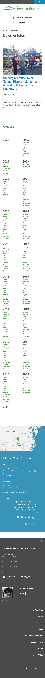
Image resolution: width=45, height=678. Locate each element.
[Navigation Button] (3, 2)
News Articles (16, 30)
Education (39, 629)
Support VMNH (37, 642)
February (25, 143)
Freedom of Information (10, 572)
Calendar (39, 623)
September (26, 154)
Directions (19, 22)
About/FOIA (38, 655)
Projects (40, 649)
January (5, 181)
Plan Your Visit (37, 610)
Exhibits (39, 616)
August (24, 151)
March (5, 186)
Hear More (30, 524)
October (25, 156)
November (26, 166)
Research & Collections (34, 636)
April (24, 145)
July (23, 149)
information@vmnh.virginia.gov (13, 567)
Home (5, 30)
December (6, 173)
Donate (21, 593)
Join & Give (39, 2)
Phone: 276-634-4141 (9, 562)
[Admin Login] (39, 541)
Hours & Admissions (22, 18)
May (23, 147)
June (24, 192)
